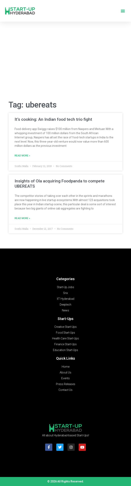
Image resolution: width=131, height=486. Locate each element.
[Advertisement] (65, 65)
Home (65, 366)
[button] (122, 11)
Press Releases (65, 384)
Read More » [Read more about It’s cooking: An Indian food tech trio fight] (22, 155)
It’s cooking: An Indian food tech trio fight (53, 119)
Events (65, 378)
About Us (65, 372)
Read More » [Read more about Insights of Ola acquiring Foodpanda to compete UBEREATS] (22, 218)
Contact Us (65, 389)
